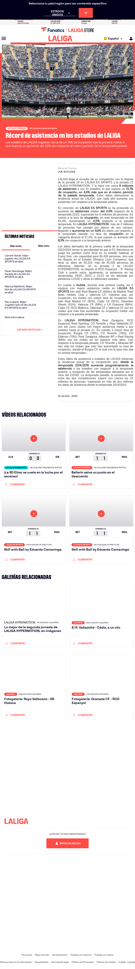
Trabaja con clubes (103, 955)
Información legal (60, 962)
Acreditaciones (59, 955)
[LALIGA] (60, 38)
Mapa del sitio (42, 955)
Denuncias (27, 955)
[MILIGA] (130, 38)
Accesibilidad (41, 962)
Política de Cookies (106, 962)
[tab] (16, 245)
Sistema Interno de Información (16, 962)
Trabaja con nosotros (80, 955)
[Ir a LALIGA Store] (67, 29)
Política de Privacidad (83, 962)
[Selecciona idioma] (114, 38)
